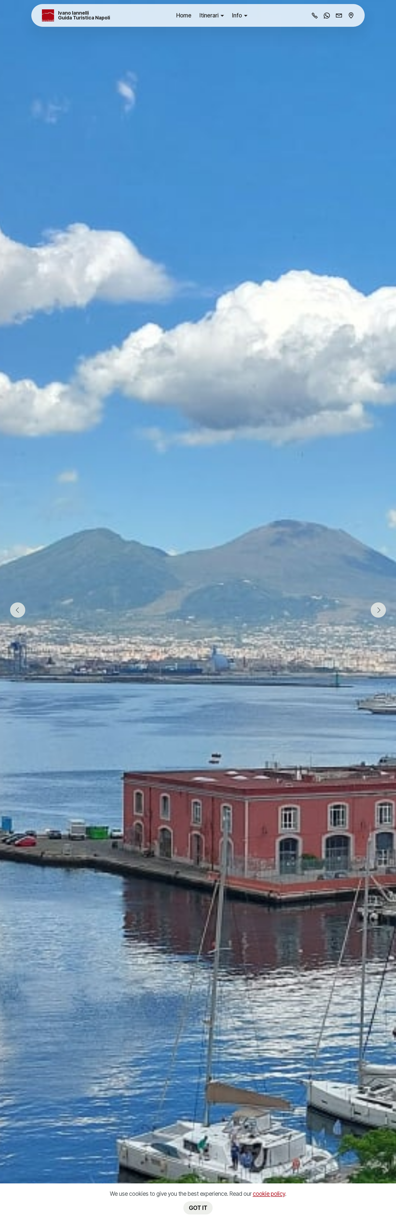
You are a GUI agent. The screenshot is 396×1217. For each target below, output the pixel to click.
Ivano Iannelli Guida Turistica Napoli (84, 15)
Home (183, 15)
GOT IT (198, 1207)
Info (237, 15)
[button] (17, 610)
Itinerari (209, 15)
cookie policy (269, 1193)
